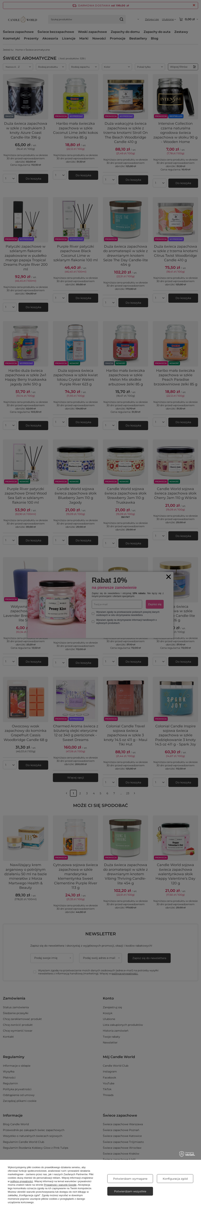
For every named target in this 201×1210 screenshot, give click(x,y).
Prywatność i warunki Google (60, 1184)
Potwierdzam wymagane (130, 1178)
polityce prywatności (21, 1181)
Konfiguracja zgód (175, 1178)
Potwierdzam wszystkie (130, 1191)
